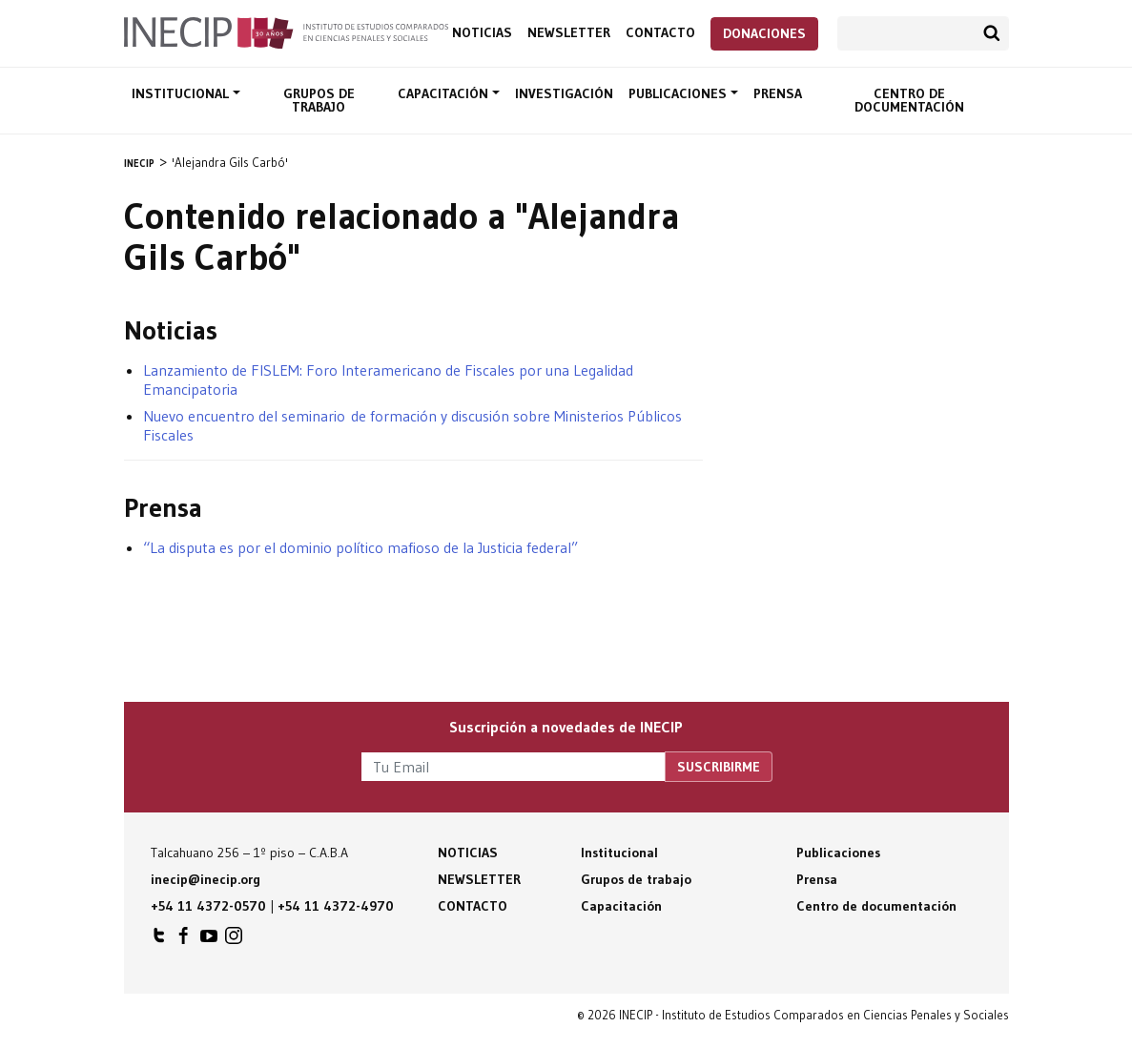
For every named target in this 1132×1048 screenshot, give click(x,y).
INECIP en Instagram (233, 940)
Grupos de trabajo (319, 100)
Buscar (991, 33)
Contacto (660, 33)
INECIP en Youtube (208, 940)
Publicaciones (679, 93)
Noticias (482, 33)
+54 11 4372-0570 (208, 905)
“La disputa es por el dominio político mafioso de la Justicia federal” (360, 547)
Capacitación (445, 93)
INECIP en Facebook (184, 940)
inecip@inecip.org (205, 879)
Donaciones (764, 33)
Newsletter (568, 33)
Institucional (182, 93)
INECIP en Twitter (159, 940)
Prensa (777, 93)
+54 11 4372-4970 (336, 905)
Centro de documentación (909, 100)
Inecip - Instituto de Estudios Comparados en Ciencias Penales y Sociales (286, 31)
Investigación (564, 93)
